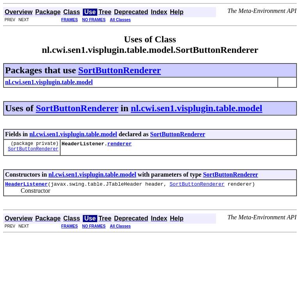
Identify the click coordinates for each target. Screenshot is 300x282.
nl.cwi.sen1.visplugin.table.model (196, 108)
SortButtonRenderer (119, 70)
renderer (119, 144)
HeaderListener (26, 186)
